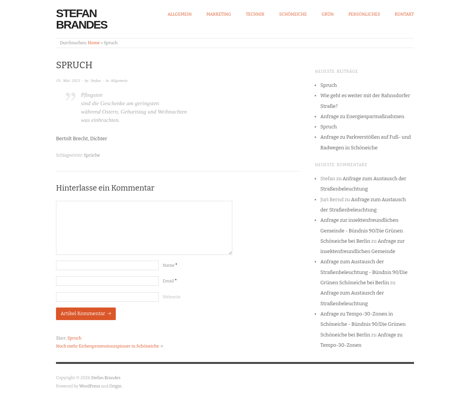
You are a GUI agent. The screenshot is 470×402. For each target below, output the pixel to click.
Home (94, 42)
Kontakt (404, 14)
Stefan (95, 80)
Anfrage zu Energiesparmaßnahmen (362, 116)
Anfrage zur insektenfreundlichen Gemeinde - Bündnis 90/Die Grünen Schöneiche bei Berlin (361, 230)
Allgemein (180, 14)
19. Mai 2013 (68, 80)
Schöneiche (293, 14)
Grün (327, 14)
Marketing (218, 14)
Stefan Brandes (81, 19)
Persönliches (364, 14)
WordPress (90, 386)
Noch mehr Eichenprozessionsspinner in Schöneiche (107, 346)
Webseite (172, 297)
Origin (115, 386)
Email (170, 281)
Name (170, 265)
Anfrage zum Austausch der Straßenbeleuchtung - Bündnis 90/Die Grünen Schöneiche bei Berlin (364, 272)
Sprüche (92, 155)
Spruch (74, 338)
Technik (255, 14)
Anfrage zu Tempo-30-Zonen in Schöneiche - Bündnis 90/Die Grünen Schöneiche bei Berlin (363, 324)
